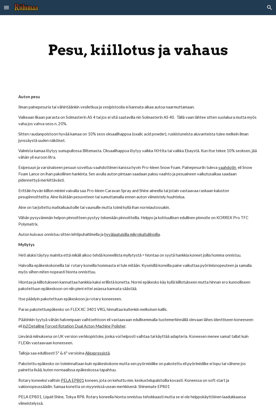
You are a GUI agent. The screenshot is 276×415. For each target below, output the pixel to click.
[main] (138, 50)
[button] (6, 7)
